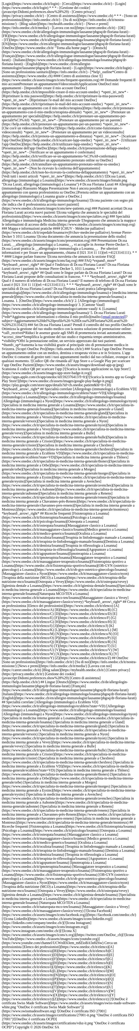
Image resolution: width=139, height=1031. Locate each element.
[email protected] (114, 317)
